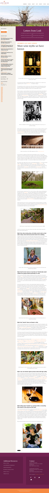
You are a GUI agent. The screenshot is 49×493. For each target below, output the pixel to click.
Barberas (45, 377)
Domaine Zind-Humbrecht (32, 341)
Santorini (26, 377)
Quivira (41, 344)
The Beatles (41, 94)
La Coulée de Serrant (42, 340)
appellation (26, 192)
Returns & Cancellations (8, 469)
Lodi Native (36, 346)
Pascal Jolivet (35, 292)
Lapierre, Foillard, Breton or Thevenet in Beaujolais (25, 342)
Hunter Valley (43, 376)
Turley (26, 344)
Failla (33, 344)
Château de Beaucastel (30, 340)
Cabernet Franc (19, 291)
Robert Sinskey (19, 290)
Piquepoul (20, 379)
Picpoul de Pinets (32, 377)
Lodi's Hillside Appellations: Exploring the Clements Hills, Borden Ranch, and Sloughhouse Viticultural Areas (7, 65)
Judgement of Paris (20, 132)
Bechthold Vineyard (30, 198)
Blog (48, 4)
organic (21, 327)
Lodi (40, 162)
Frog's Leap (45, 344)
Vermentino (39, 378)
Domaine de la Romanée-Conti (36, 339)
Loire (26, 341)
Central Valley (34, 163)
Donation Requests (7, 467)
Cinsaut (28, 288)
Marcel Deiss (39, 341)
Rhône (38, 340)
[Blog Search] (4, 30)
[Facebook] (30, 477)
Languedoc (40, 377)
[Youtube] (31, 480)
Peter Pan (28, 83)
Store (44, 4)
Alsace (43, 341)
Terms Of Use (6, 473)
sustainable (24, 327)
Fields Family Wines (23, 346)
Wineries (25, 4)
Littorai (31, 344)
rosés (22, 276)
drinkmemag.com (41, 151)
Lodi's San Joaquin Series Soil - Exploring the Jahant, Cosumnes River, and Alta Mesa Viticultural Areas (7, 60)
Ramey (35, 344)
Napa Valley (26, 166)
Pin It (21, 450)
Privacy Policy (6, 471)
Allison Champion (4, 79)
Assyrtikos (19, 377)
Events (40, 4)
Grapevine (19, 164)
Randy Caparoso (5, 78)
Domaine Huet (21, 341)
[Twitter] (39, 477)
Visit (37, 4)
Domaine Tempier (20, 340)
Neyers (28, 344)
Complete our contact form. (39, 474)
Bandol (25, 340)
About (33, 4)
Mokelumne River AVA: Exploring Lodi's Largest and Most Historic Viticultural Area (7, 69)
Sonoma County (38, 166)
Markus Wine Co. (29, 346)
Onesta (18, 288)
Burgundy (44, 339)
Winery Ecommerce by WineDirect (24, 491)
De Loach (38, 344)
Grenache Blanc (44, 378)
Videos (29, 4)
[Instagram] (35, 477)
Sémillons (35, 376)
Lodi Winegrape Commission (4, 3)
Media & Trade (6, 463)
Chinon (31, 291)
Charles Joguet (43, 291)
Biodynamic (29, 327)
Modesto (41, 163)
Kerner (36, 378)
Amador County (20, 378)
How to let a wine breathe (38, 410)
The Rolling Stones (25, 95)
